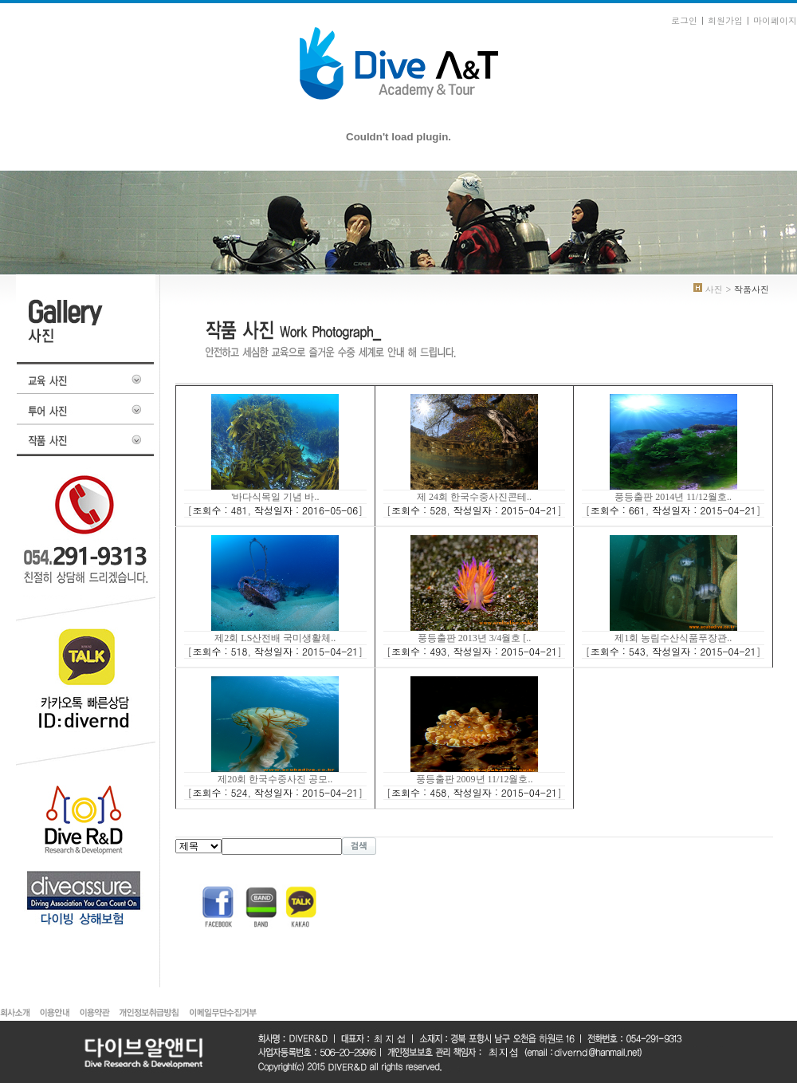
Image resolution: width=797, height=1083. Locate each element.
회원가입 (725, 20)
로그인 (684, 20)
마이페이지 (775, 20)
